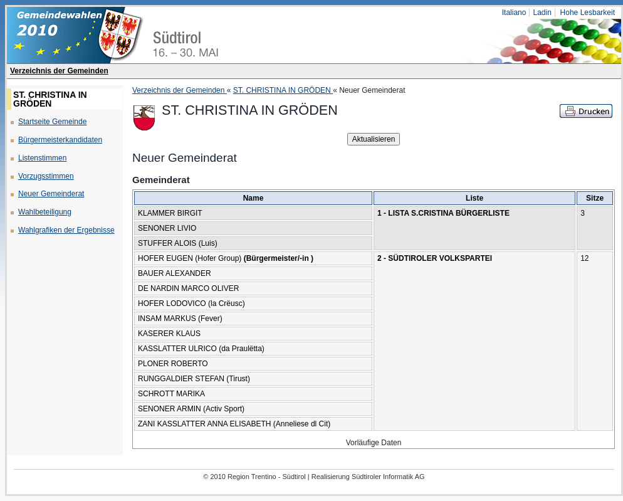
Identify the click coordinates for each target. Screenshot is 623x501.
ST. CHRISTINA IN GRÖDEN (283, 90)
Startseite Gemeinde (52, 121)
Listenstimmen (42, 158)
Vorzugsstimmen (46, 176)
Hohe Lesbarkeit (587, 12)
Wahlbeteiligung (44, 212)
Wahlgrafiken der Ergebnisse (66, 230)
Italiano (514, 12)
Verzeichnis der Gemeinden (59, 70)
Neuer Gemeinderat (51, 193)
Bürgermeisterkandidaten (60, 139)
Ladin (542, 12)
